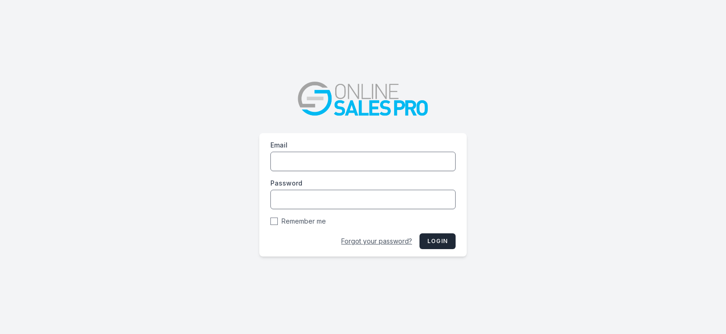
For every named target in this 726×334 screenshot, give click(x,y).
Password (286, 183)
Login (437, 241)
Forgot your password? (376, 241)
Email (279, 145)
